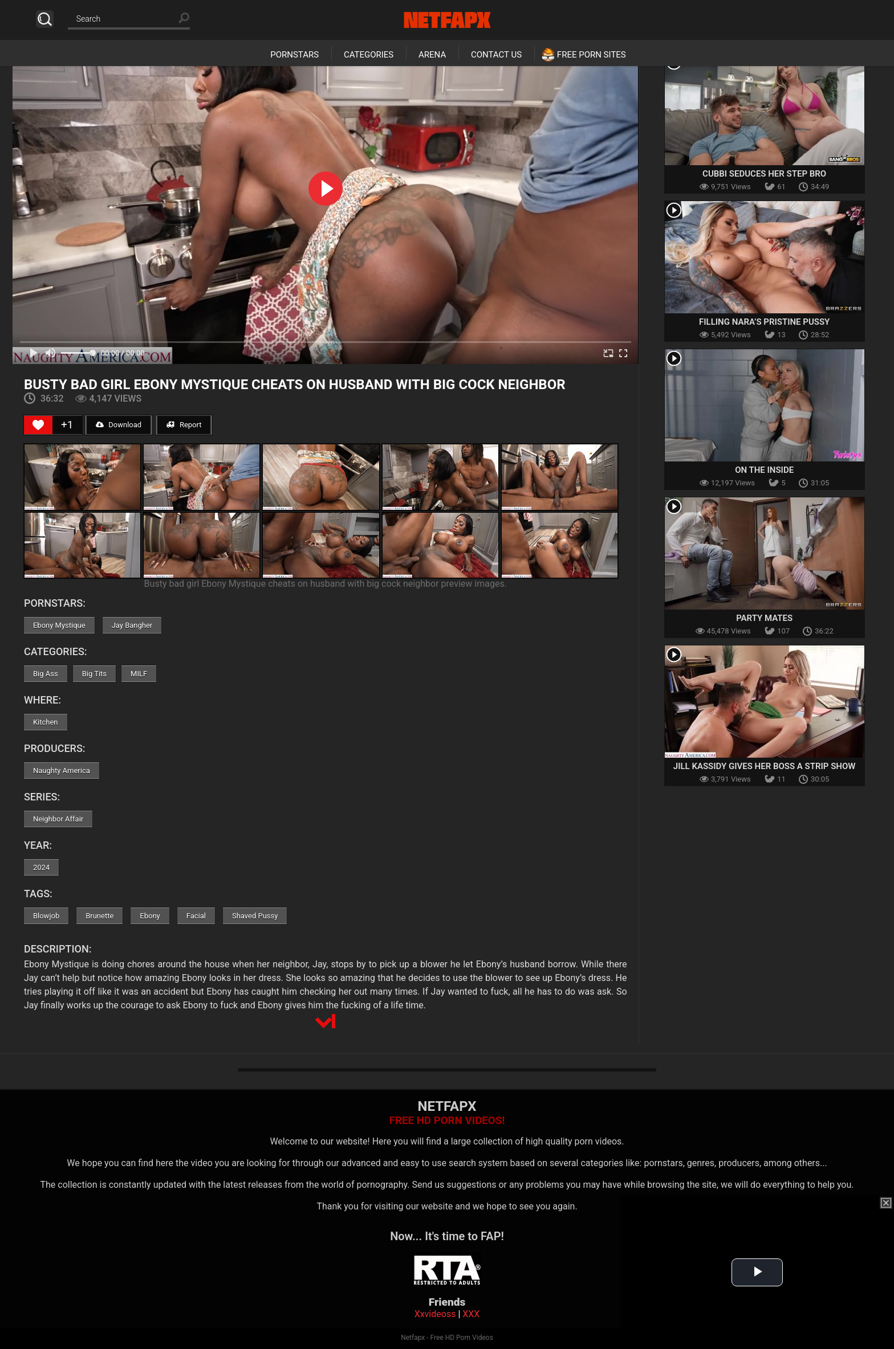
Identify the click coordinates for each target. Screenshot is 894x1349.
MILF (139, 673)
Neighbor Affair (58, 819)
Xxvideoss (435, 1314)
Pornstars (294, 55)
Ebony (150, 915)
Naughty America (61, 770)
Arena (432, 55)
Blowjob (46, 915)
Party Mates (764, 618)
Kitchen (45, 722)
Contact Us (496, 55)
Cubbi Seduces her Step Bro (764, 174)
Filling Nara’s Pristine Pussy (764, 322)
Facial (196, 915)
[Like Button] (38, 425)
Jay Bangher (132, 625)
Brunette (99, 915)
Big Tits (94, 673)
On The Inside (764, 470)
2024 (41, 867)
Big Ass (45, 673)
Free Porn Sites (591, 55)
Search (45, 19)
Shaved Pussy (255, 915)
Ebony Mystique (59, 625)
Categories (368, 55)
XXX (470, 1314)
